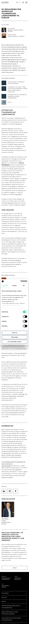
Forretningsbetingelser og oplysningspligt (11, 606)
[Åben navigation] (26, 2)
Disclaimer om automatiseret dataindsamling (11, 619)
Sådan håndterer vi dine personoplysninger (10, 612)
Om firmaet (5, 593)
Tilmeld (14, 567)
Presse (4, 601)
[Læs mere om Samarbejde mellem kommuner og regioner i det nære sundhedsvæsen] (17, 96)
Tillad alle (14, 332)
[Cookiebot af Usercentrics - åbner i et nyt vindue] (20, 281)
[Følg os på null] (4, 491)
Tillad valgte (14, 337)
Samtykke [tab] (5, 285)
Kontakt (4, 597)
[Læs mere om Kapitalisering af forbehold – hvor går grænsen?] (17, 83)
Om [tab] (24, 285)
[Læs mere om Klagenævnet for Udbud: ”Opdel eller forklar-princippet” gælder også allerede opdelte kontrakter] (17, 89)
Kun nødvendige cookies (14, 341)
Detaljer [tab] (14, 285)
